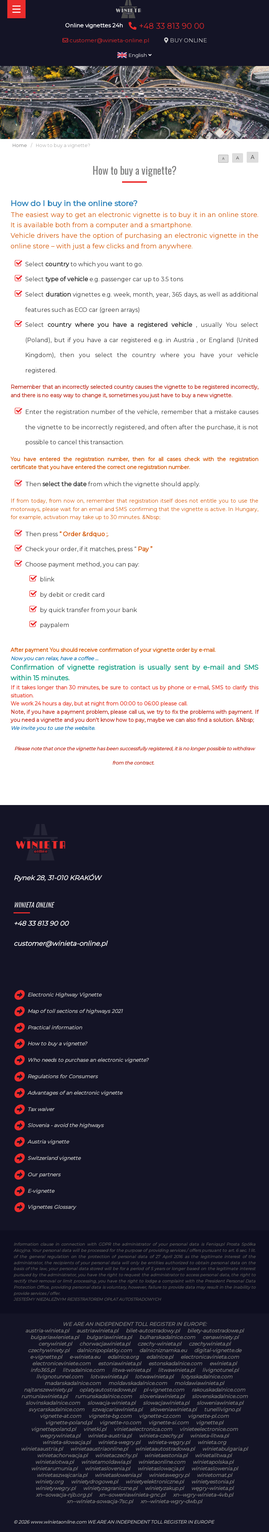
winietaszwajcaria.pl (62, 1475)
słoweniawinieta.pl (173, 1409)
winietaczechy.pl (116, 1455)
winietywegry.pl (55, 1488)
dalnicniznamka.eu (163, 1350)
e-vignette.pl (46, 1357)
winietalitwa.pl (213, 1455)
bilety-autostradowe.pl (215, 1330)
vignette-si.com (168, 1422)
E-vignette (40, 1191)
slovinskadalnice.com (53, 1403)
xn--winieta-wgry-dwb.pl (171, 1501)
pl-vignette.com (163, 1389)
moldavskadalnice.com (137, 1383)
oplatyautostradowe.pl (107, 1389)
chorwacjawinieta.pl (104, 1343)
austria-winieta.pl (47, 1330)
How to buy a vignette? (57, 1044)
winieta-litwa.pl (209, 1435)
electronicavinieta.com (210, 1357)
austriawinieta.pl (97, 1330)
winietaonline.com (161, 1462)
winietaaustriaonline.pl (99, 1449)
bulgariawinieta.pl (109, 1337)
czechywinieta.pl (210, 1343)
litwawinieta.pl (176, 1370)
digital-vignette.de (217, 1350)
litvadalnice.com (83, 1370)
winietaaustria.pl (42, 1449)
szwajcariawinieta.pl (117, 1409)
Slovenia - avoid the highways (65, 1125)
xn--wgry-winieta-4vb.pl (203, 1495)
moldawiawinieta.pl (199, 1383)
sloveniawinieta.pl (162, 1396)
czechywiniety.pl (48, 1350)
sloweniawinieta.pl (220, 1403)
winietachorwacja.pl (62, 1455)
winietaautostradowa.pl (165, 1449)
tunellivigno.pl (222, 1409)
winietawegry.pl (169, 1475)
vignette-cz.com (160, 1416)
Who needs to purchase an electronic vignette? (87, 1060)
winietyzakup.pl (164, 1488)
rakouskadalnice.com (218, 1389)
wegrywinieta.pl (60, 1435)
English (134, 55)
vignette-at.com (60, 1416)
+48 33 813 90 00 (165, 26)
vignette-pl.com (208, 1416)
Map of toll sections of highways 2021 (74, 1011)
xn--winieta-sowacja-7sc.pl (100, 1501)
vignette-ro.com (120, 1422)
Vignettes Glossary (51, 1207)
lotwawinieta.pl (154, 1376)
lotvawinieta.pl (109, 1376)
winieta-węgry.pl (169, 1442)
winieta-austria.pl (110, 1435)
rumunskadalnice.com (103, 1396)
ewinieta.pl (223, 1363)
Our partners (43, 1174)
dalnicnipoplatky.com (104, 1350)
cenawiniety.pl (220, 1337)
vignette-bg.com (110, 1416)
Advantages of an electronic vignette (74, 1093)
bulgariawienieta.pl (54, 1337)
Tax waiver (40, 1109)
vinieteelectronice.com (208, 1429)
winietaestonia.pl (165, 1455)
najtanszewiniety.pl (48, 1389)
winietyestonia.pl (212, 1481)
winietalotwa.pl (54, 1462)
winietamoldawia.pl (106, 1462)
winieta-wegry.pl (119, 1442)
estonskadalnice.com (175, 1363)
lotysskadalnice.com (206, 1376)
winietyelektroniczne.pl (154, 1481)
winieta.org (211, 1442)
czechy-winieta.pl (159, 1343)
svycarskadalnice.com (56, 1409)
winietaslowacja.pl (160, 1468)
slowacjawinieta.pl (166, 1403)
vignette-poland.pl (68, 1422)
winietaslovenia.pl (107, 1468)
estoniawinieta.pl (119, 1363)
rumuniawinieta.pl (44, 1396)
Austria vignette (48, 1141)
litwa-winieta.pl (131, 1370)
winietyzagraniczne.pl (110, 1488)
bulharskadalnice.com (167, 1337)
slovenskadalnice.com (220, 1396)
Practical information (54, 1027)
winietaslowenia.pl (214, 1468)
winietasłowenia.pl (118, 1475)
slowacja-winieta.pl (111, 1403)
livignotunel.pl (220, 1370)
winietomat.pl (214, 1475)
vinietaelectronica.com (143, 1429)
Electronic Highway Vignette (64, 994)
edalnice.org (123, 1357)
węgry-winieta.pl (212, 1488)
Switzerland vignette (53, 1158)
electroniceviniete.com (61, 1363)
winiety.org (49, 1481)
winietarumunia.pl (54, 1468)
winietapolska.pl (213, 1462)
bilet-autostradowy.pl (153, 1330)
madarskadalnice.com (73, 1383)
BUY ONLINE (188, 40)
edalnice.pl (159, 1357)
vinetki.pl (94, 1429)
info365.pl (42, 1370)
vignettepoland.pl (53, 1429)
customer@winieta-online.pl (105, 40)
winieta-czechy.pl (161, 1435)
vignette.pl (209, 1422)
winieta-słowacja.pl (66, 1442)
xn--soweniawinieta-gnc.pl (132, 1495)
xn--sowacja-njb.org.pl (64, 1495)
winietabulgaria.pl (225, 1449)
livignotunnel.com (59, 1376)
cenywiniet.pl (55, 1343)
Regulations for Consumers (62, 1076)
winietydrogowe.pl (94, 1481)
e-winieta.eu (84, 1357)
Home (19, 145)
